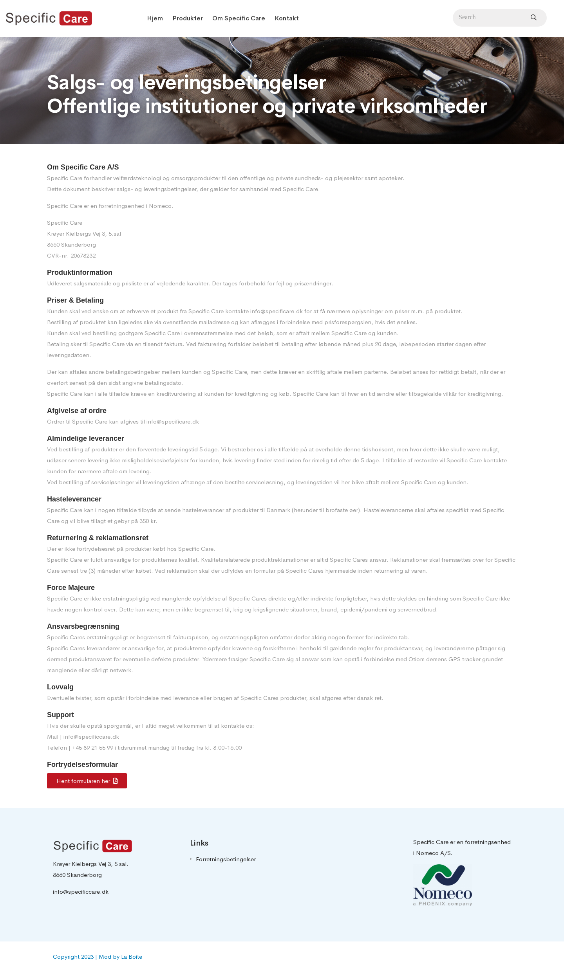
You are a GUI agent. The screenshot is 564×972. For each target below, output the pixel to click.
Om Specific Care (238, 18)
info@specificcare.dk (80, 891)
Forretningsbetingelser (226, 859)
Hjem (155, 18)
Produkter (187, 18)
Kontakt (287, 18)
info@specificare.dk (276, 311)
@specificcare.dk (96, 736)
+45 (77, 747)
